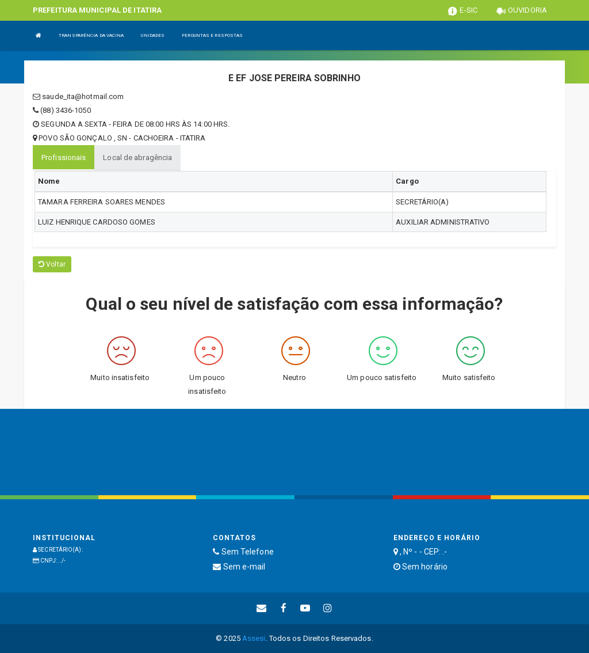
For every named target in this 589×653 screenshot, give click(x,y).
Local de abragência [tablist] (137, 157)
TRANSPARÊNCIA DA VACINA (91, 35)
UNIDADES (153, 35)
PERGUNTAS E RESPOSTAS (212, 35)
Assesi (254, 638)
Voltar (52, 264)
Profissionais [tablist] (63, 157)
